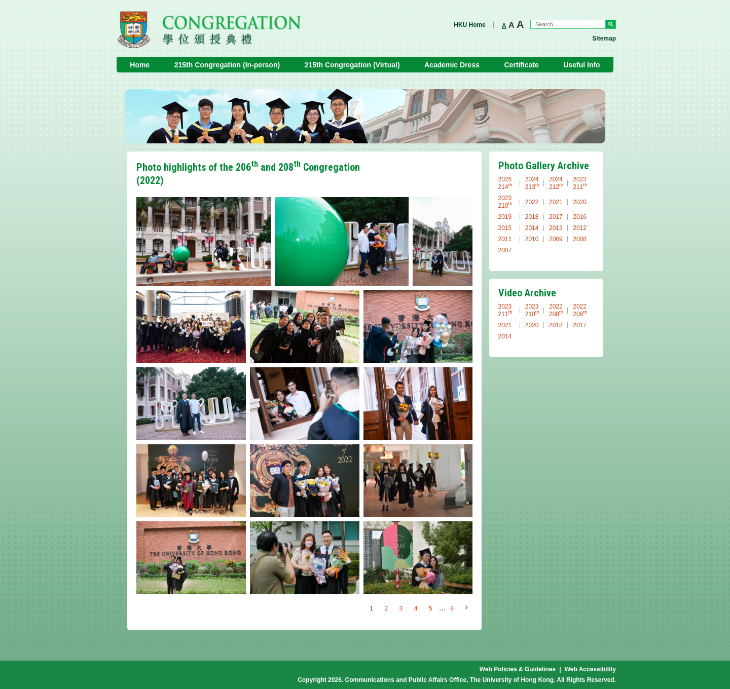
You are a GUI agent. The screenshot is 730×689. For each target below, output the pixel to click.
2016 (580, 217)
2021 (556, 202)
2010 (532, 239)
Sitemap (604, 38)
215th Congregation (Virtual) (352, 65)
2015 (505, 228)
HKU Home (470, 24)
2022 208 (556, 310)
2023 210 (505, 202)
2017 (556, 217)
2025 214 (505, 183)
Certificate (521, 65)
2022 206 (580, 310)
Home (140, 65)
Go (610, 24)
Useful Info (581, 65)
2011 (505, 239)
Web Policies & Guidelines (518, 669)
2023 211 (580, 183)
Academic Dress (452, 65)
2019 (505, 217)
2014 (532, 228)
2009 (556, 239)
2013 (556, 228)
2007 (505, 250)
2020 (580, 202)
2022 (532, 202)
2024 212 (556, 183)
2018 (532, 217)
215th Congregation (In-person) (227, 65)
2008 (580, 239)
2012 (580, 228)
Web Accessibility (590, 669)
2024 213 (532, 183)
